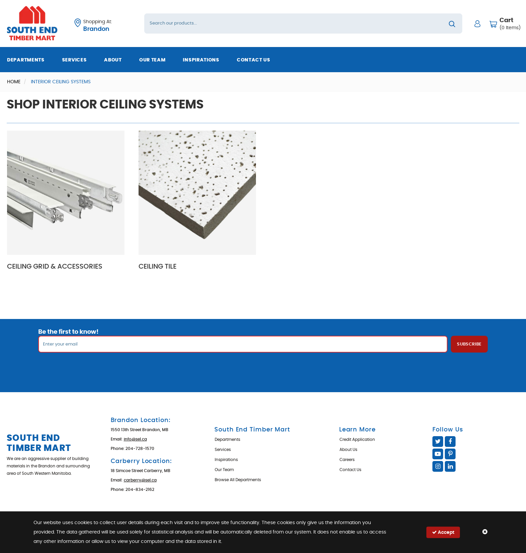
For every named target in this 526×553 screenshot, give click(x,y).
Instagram (437, 466)
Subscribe (469, 344)
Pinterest (450, 454)
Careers (347, 460)
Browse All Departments (238, 480)
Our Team (152, 60)
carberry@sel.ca (140, 480)
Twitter (437, 441)
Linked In (450, 466)
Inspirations (201, 60)
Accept (443, 532)
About (113, 60)
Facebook (450, 441)
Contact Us (253, 60)
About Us (348, 450)
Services (74, 60)
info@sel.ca (135, 439)
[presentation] (263, 367)
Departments (26, 60)
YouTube (437, 454)
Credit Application (357, 439)
